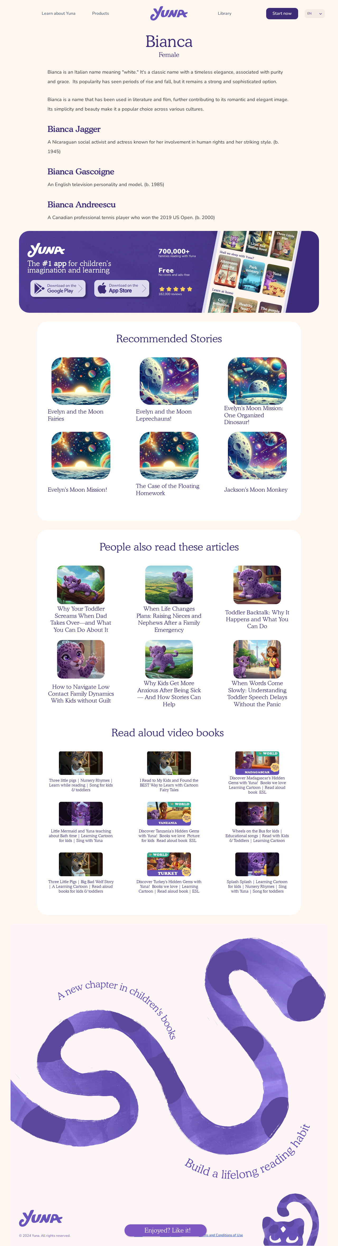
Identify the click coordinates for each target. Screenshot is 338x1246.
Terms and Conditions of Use (221, 1235)
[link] (57, 288)
